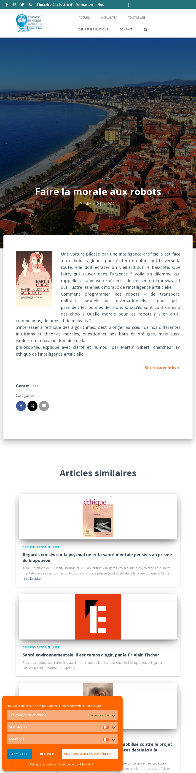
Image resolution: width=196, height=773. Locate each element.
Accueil (84, 17)
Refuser (47, 754)
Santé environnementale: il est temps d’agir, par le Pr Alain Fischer (91, 535)
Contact (125, 29)
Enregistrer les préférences (89, 754)
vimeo (14, 5)
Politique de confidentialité (75, 764)
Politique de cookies (43, 764)
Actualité (30, 617)
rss (30, 5)
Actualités (109, 17)
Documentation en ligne (41, 428)
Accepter (19, 754)
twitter (22, 5)
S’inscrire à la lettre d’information (64, 4)
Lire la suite (32, 459)
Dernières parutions (93, 29)
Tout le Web (136, 17)
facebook (7, 5)
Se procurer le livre (161, 247)
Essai (35, 266)
